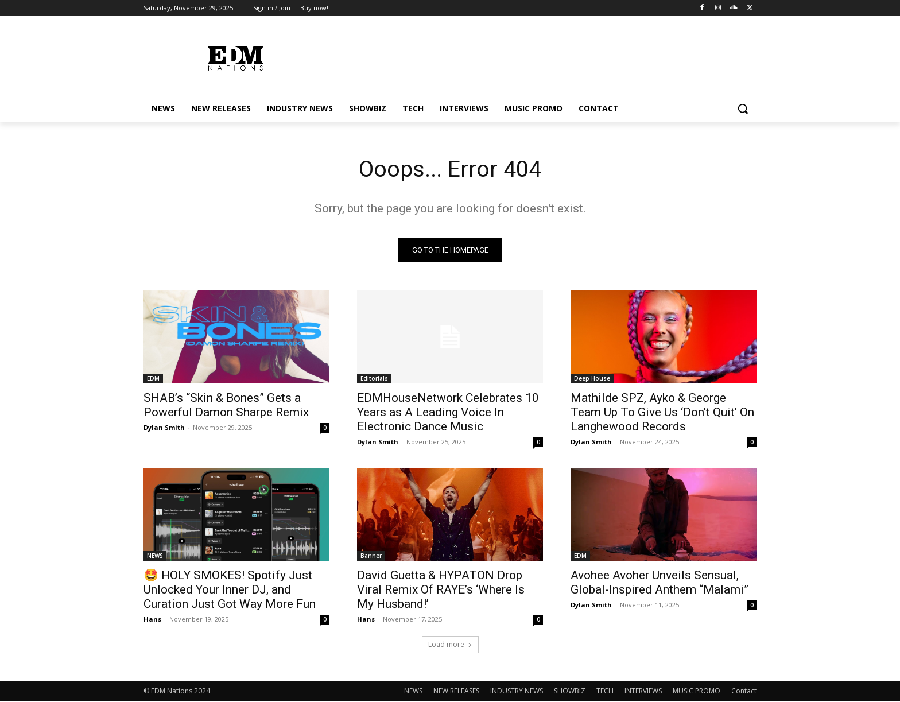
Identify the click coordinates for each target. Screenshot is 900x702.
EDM (153, 379)
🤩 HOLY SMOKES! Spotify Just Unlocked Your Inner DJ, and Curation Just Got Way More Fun (229, 590)
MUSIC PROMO (696, 691)
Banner (371, 556)
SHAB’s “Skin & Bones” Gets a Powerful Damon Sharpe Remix (226, 405)
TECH (605, 691)
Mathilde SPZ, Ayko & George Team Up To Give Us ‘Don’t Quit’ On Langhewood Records (662, 412)
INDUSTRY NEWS (516, 691)
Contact (744, 691)
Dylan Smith (164, 428)
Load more (450, 645)
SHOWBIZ (569, 691)
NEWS (155, 556)
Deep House (592, 379)
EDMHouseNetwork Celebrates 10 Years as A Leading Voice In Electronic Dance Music (448, 412)
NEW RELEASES (456, 691)
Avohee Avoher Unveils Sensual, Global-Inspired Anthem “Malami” (659, 583)
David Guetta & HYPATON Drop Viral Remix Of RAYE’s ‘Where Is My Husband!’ (441, 590)
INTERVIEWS (643, 691)
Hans (152, 619)
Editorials (374, 379)
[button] (743, 108)
